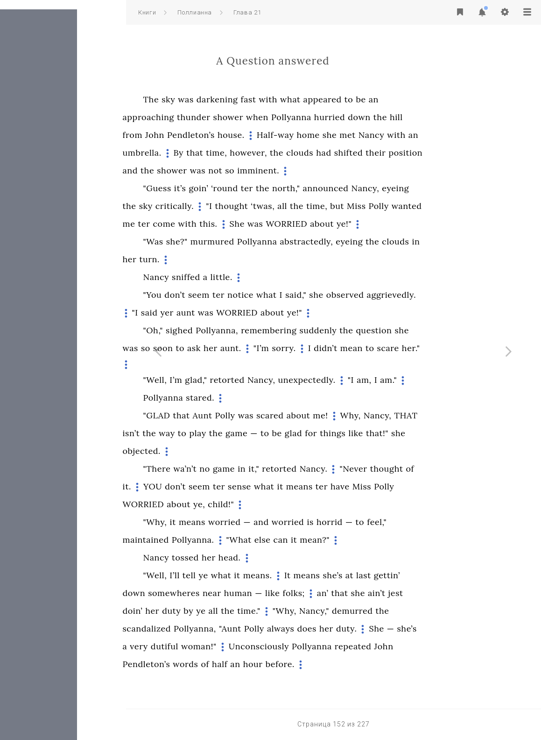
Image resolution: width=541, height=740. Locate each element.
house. (294, 134)
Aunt (265, 415)
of (473, 468)
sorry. (347, 348)
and (193, 170)
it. (190, 486)
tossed (248, 557)
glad (356, 433)
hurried (392, 117)
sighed (242, 330)
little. (284, 277)
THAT (468, 415)
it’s (243, 188)
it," (316, 468)
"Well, (218, 379)
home (371, 134)
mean (414, 348)
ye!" (407, 223)
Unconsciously (322, 646)
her (193, 259)
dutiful (227, 646)
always (344, 628)
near (275, 593)
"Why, (218, 522)
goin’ (261, 188)
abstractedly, (369, 241)
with (331, 99)
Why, (413, 415)
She (300, 223)
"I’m (324, 348)
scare (451, 348)
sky (231, 99)
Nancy (435, 134)
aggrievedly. (454, 294)
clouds (362, 152)
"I (272, 206)
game (299, 433)
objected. (205, 450)
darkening (280, 99)
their (439, 152)
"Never (416, 468)
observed (408, 294)
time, (279, 152)
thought (294, 206)
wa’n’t (248, 468)
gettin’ (450, 575)
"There (220, 468)
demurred (415, 610)
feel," (440, 522)
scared (333, 415)
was (248, 99)
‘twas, (325, 206)
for (374, 433)
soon (226, 348)
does (369, 628)
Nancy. (377, 468)
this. (271, 223)
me (192, 223)
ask (257, 348)
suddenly (381, 330)
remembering (331, 330)
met (410, 134)
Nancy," (377, 610)
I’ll (237, 575)
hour (316, 664)
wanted (470, 206)
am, (427, 379)
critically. (237, 206)
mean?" (378, 539)
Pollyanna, (280, 330)
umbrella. (205, 152)
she (393, 134)
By (242, 152)
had (386, 152)
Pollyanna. (256, 539)
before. (343, 664)
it (343, 486)
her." (474, 348)
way (230, 433)
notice (303, 294)
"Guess (220, 188)
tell (252, 575)
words (248, 664)
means (362, 486)
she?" (240, 241)
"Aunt (293, 628)
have (403, 486)
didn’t (388, 348)
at (412, 575)
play (260, 433)
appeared (385, 99)
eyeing (458, 188)
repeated (416, 646)
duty (234, 610)
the (443, 117)
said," (358, 294)
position (468, 152)
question (437, 330)
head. (292, 557)
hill (459, 117)
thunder (257, 117)
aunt (248, 312)
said (212, 312)
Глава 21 (247, 12)
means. (320, 575)
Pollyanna (354, 117)
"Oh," (216, 330)
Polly (442, 206)
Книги (147, 12)
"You (215, 294)
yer (230, 312)
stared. (263, 397)
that (257, 152)
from (196, 134)
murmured (275, 241)
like (418, 433)
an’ (386, 593)
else (325, 539)
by (251, 610)
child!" (284, 504)
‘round (287, 188)
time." (311, 610)
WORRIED (349, 223)
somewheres (237, 593)
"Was (216, 241)
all (345, 206)
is (373, 522)
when (320, 117)
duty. (409, 628)
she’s (396, 575)
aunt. (293, 348)
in (479, 241)
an (437, 99)
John (217, 134)
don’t (237, 294)
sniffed (249, 277)
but (400, 206)
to (412, 99)
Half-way (338, 134)
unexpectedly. (370, 379)
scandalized (210, 628)
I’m (238, 379)
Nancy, (429, 188)
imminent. (321, 170)
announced (388, 188)
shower (291, 117)
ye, (262, 504)
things (395, 433)
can (344, 539)
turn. (212, 259)
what (353, 99)
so (292, 170)
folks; (356, 593)
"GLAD (219, 415)
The (214, 99)
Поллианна (194, 12)
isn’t (194, 433)
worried (287, 522)
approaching (212, 117)
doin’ (196, 610)
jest (458, 593)
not (278, 170)
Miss (419, 206)
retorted (290, 379)
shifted (411, 152)
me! (383, 415)
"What (302, 539)
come (227, 223)
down (422, 117)
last (426, 575)
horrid (392, 522)
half (282, 664)
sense (302, 486)
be (424, 99)
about (385, 223)
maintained (209, 539)
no (267, 468)
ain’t (440, 593)
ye (266, 575)
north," (349, 188)
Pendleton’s (254, 134)
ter (310, 188)
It (350, 575)
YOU (215, 486)
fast (311, 99)
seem (262, 294)
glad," (259, 379)
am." (451, 379)
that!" (440, 433)
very (202, 646)
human (301, 593)
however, (311, 152)
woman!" (262, 646)
